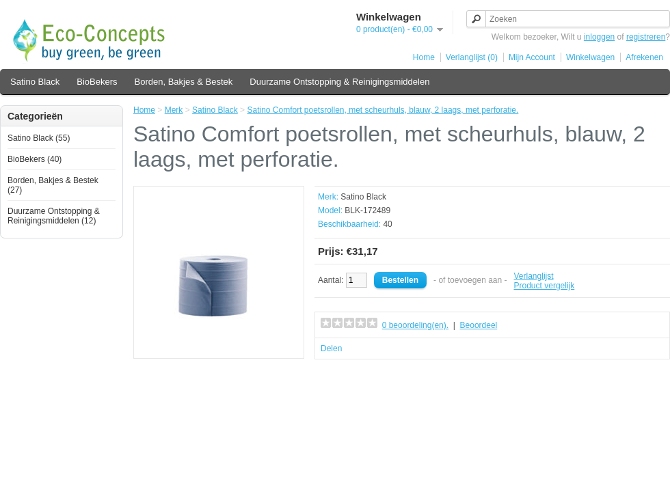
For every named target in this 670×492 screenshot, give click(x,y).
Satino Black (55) (39, 138)
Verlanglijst (534, 276)
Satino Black (34, 82)
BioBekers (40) (35, 159)
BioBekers (97, 82)
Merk (174, 110)
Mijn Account (532, 57)
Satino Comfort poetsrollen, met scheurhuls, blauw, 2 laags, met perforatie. (382, 110)
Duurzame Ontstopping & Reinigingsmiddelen (339, 82)
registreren (645, 37)
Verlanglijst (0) (472, 57)
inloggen (599, 37)
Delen (331, 348)
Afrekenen (644, 57)
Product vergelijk (544, 285)
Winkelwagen (590, 57)
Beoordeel (479, 325)
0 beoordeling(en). (415, 325)
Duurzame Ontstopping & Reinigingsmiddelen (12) (54, 216)
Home (424, 57)
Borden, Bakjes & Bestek (184, 82)
